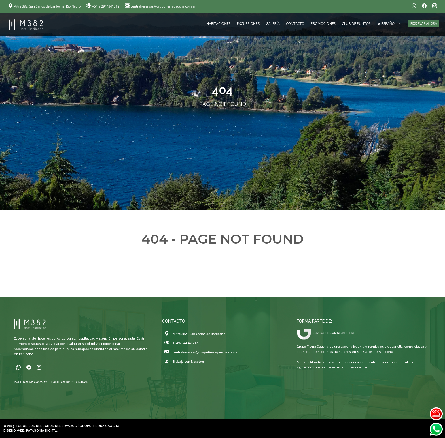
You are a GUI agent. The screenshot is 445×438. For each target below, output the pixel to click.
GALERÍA (273, 23)
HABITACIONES (218, 23)
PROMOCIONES (323, 23)
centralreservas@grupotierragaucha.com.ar (160, 6)
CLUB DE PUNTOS (356, 23)
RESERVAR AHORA (423, 23)
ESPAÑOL (387, 23)
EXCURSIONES (248, 23)
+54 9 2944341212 (103, 6)
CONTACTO (295, 23)
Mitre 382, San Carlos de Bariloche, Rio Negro (45, 6)
